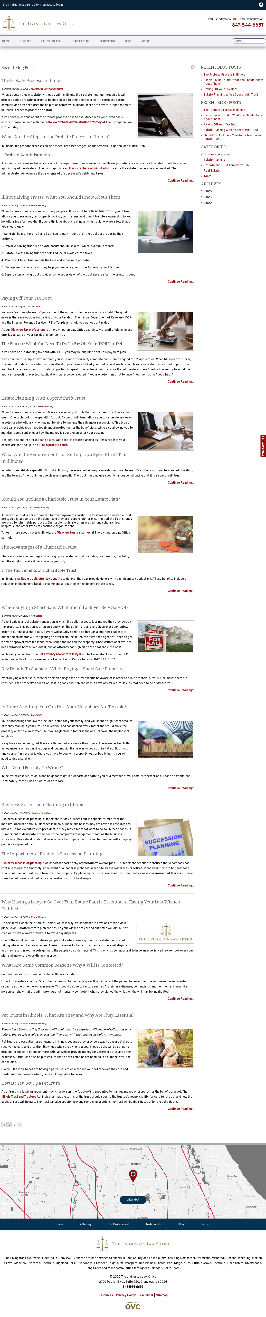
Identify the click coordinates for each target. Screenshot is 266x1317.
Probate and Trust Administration (47, 89)
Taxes (37, 306)
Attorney (25, 41)
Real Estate (36, 616)
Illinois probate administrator (88, 169)
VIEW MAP (133, 1200)
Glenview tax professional (28, 330)
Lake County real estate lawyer (60, 654)
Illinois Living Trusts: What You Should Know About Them (233, 82)
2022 (206, 203)
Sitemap (162, 1295)
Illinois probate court (53, 445)
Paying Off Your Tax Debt (221, 89)
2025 (206, 191)
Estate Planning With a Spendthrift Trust (231, 95)
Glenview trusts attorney (74, 533)
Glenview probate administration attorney (73, 122)
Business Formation (40, 813)
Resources (105, 1295)
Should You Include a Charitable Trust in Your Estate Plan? (234, 137)
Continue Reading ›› (181, 181)
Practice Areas (80, 41)
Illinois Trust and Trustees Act (21, 1097)
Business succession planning (21, 863)
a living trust (97, 212)
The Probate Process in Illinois (224, 75)
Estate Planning (38, 205)
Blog (128, 41)
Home (6, 41)
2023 (206, 197)
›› (19, 1124)
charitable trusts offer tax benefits (38, 579)
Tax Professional (51, 41)
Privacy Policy (126, 1295)
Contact (145, 41)
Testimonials (107, 41)
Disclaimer (146, 1295)
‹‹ (4, 1124)
